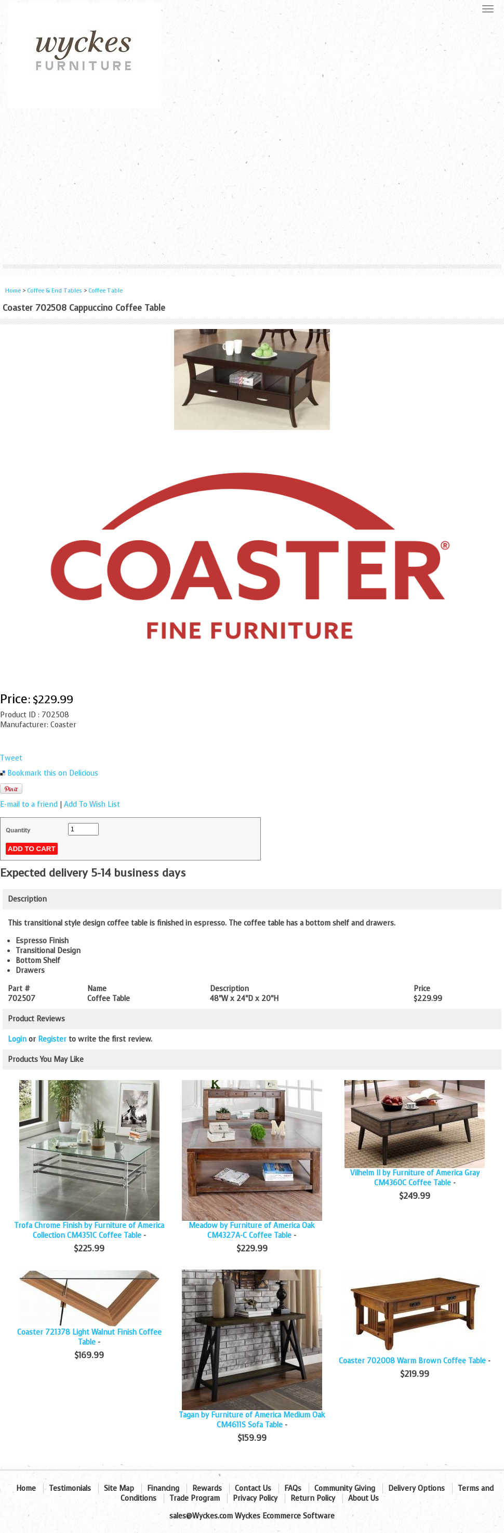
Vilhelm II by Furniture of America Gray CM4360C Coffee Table (415, 1178)
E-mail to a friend (29, 804)
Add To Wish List (92, 804)
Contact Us (253, 1488)
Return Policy (312, 1498)
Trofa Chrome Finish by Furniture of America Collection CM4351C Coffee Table (89, 1230)
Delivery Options (416, 1488)
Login (17, 1039)
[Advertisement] (252, 186)
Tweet (11, 758)
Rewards (207, 1488)
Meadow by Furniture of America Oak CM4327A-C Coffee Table (252, 1230)
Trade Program (194, 1498)
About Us (363, 1498)
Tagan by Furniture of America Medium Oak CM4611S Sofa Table (252, 1420)
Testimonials (70, 1488)
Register (52, 1039)
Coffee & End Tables (54, 291)
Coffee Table (105, 291)
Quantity (18, 830)
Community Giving (344, 1488)
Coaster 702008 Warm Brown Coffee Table (412, 1361)
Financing (163, 1488)
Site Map (119, 1488)
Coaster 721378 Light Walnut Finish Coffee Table (89, 1337)
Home (13, 291)
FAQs (292, 1488)
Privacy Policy (255, 1498)
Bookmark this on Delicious (52, 773)
